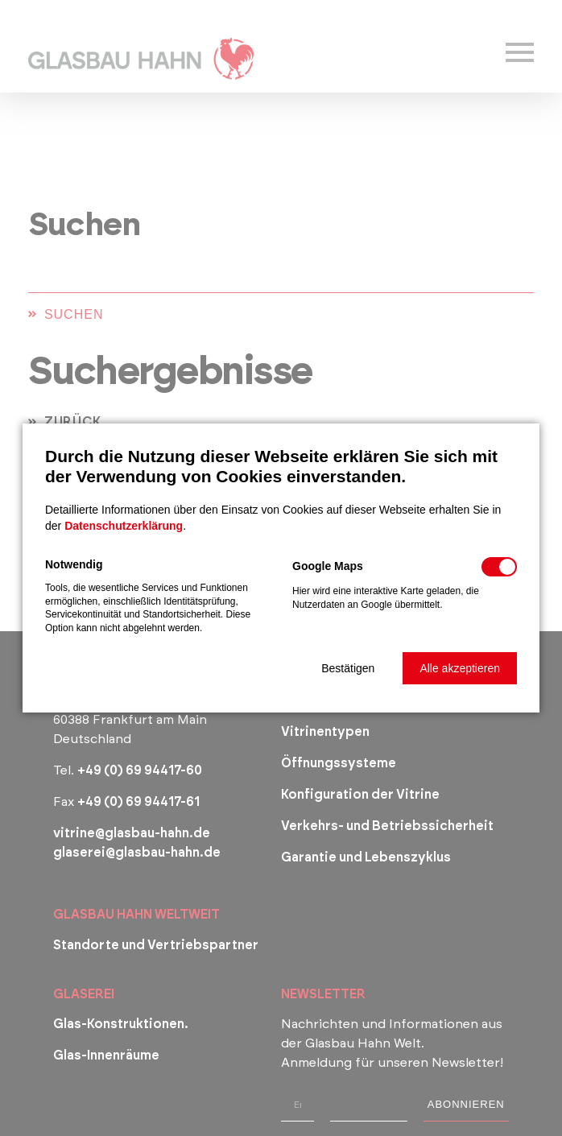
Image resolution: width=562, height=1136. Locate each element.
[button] (347, 668)
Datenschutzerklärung (123, 525)
